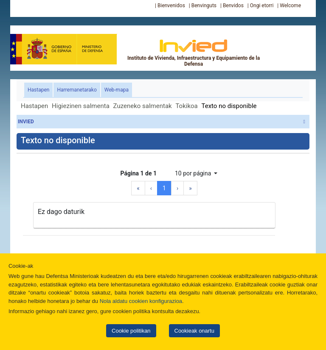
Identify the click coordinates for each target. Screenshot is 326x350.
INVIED (161, 122)
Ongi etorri (262, 5)
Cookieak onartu (194, 331)
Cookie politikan (131, 331)
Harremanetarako (76, 90)
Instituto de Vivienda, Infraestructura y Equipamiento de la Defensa (193, 52)
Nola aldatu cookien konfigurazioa (141, 301)
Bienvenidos (171, 5)
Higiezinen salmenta (81, 106)
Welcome (290, 5)
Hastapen (40, 89)
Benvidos (233, 5)
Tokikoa (186, 106)
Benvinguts (203, 5)
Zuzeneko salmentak (142, 106)
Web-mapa (116, 90)
